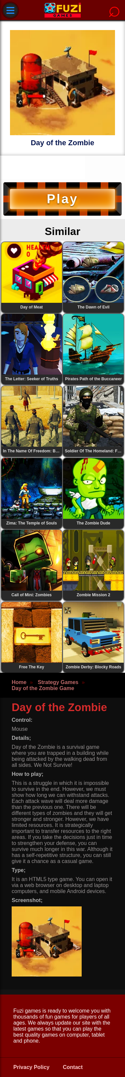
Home (19, 682)
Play (62, 199)
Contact (73, 1067)
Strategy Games (58, 682)
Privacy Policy (31, 1067)
